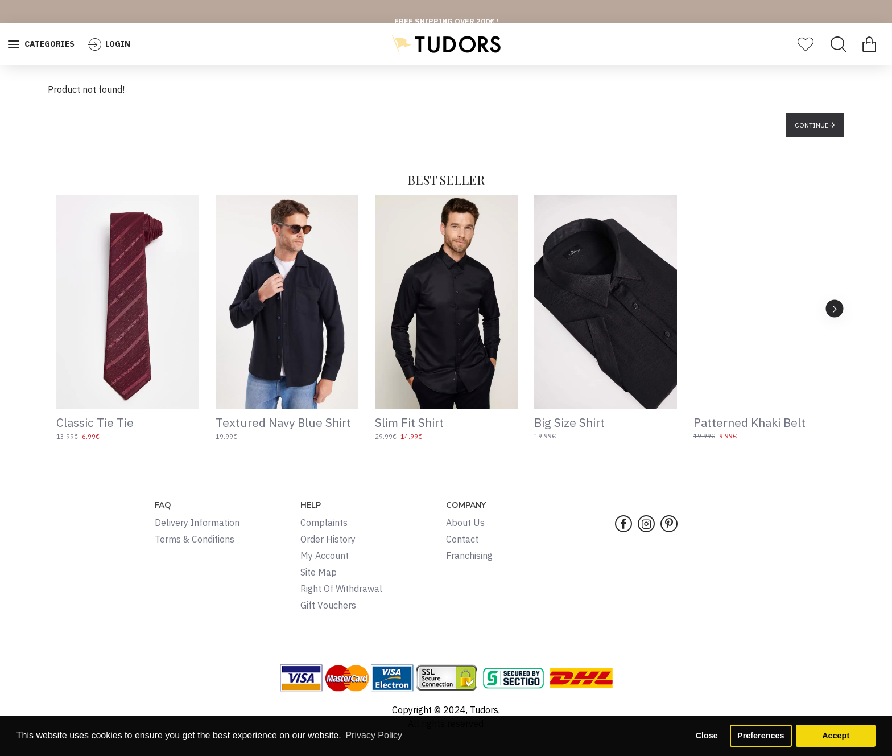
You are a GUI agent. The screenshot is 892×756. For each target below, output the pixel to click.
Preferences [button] (760, 735)
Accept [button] (835, 735)
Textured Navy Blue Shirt (283, 422)
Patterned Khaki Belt (749, 422)
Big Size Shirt (569, 422)
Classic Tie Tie (95, 422)
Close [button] (707, 735)
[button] (835, 308)
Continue (812, 125)
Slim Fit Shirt (409, 422)
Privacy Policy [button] (373, 735)
